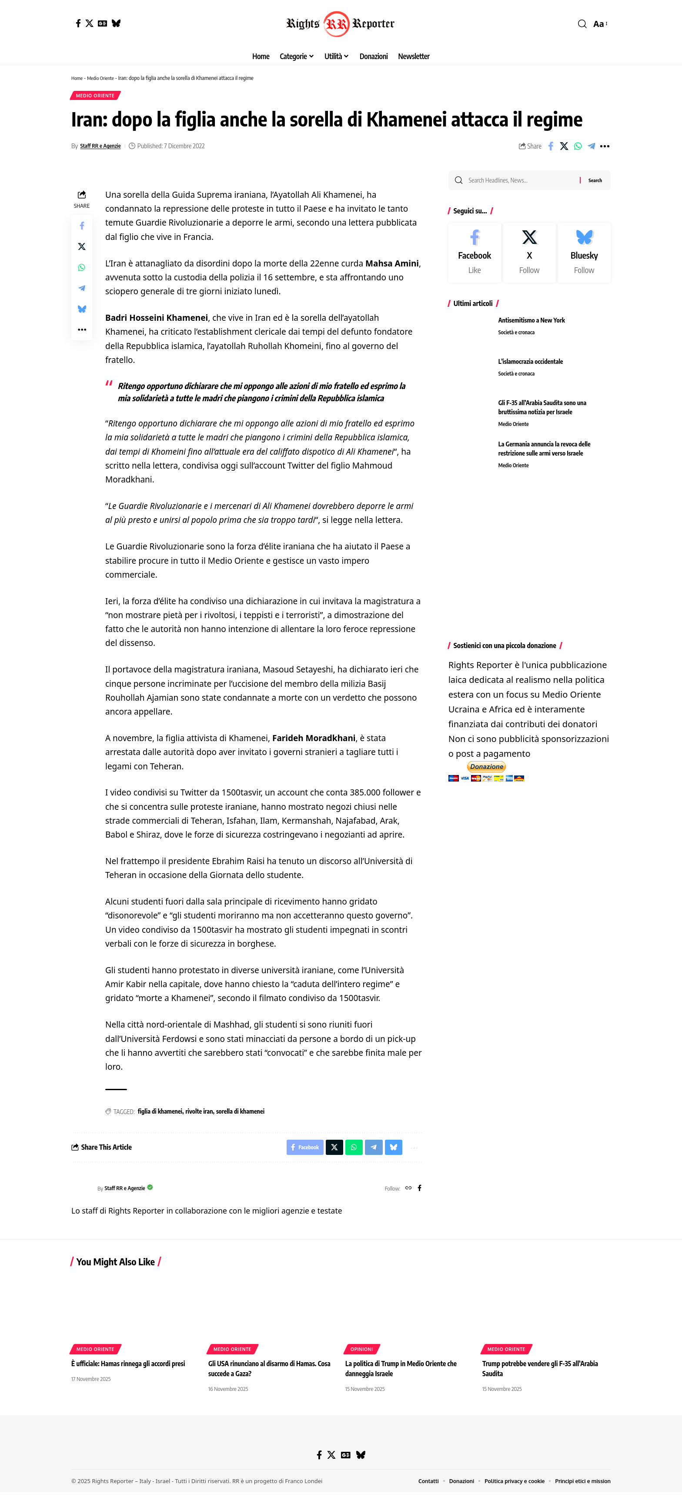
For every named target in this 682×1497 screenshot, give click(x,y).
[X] (89, 23)
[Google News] (102, 23)
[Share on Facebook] (551, 149)
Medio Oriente (104, 77)
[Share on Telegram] (591, 149)
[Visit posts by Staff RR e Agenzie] (82, 1193)
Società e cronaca (517, 337)
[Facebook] (78, 23)
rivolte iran (199, 1114)
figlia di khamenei (160, 1114)
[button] (582, 24)
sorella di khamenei (240, 1114)
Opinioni (362, 1354)
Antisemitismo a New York (531, 325)
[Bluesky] (116, 23)
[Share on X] (564, 149)
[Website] (407, 1193)
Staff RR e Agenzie (104, 148)
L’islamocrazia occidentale (530, 366)
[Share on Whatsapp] (578, 149)
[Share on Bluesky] (81, 311)
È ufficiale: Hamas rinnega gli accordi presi (131, 1368)
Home (77, 77)
